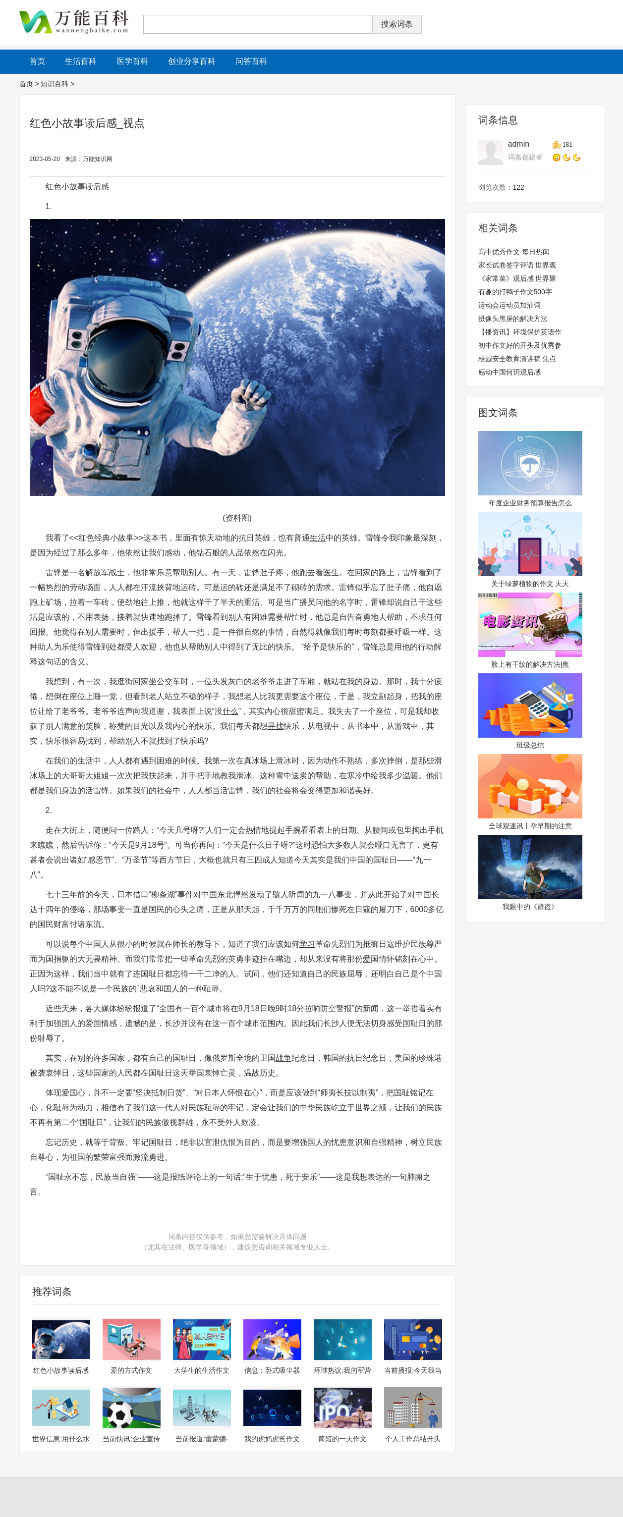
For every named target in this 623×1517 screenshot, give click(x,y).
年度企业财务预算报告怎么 (530, 503)
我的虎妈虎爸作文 (272, 1439)
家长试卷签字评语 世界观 (517, 265)
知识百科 (54, 84)
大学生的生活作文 (201, 1370)
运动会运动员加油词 (509, 305)
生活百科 (81, 61)
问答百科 (251, 61)
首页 (26, 84)
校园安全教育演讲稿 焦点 (517, 359)
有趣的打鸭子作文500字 (515, 292)
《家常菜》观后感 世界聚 (517, 278)
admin (519, 144)
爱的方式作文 (131, 1370)
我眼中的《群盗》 (530, 907)
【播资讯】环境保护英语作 (520, 332)
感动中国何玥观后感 (509, 372)
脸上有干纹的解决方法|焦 (530, 664)
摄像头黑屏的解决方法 (513, 319)
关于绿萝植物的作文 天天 (530, 584)
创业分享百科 (192, 61)
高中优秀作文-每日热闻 (514, 252)
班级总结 (530, 745)
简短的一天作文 (342, 1439)
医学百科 (132, 61)
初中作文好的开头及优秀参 (520, 345)
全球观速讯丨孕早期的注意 (530, 826)
